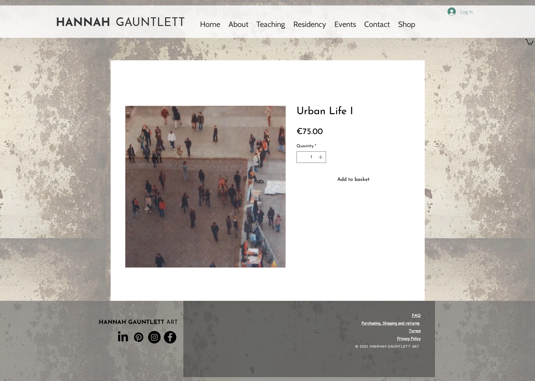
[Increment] (321, 157)
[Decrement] (301, 157)
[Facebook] (170, 337)
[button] (529, 41)
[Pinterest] (138, 337)
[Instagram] (154, 337)
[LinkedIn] (123, 337)
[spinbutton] (311, 157)
